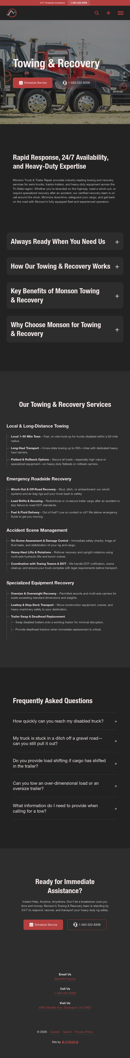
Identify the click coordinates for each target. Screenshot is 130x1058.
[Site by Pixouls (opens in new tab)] (70, 1042)
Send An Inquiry (65, 978)
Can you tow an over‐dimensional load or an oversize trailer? (56, 786)
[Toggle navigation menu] (120, 13)
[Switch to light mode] (108, 13)
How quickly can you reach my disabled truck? (58, 721)
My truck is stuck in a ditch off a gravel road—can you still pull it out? (57, 740)
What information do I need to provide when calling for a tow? (55, 808)
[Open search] (97, 13)
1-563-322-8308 (65, 993)
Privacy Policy (84, 1032)
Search (67, 1032)
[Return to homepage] (12, 13)
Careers (55, 1032)
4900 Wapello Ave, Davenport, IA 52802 (65, 1007)
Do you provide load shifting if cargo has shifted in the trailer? (59, 763)
